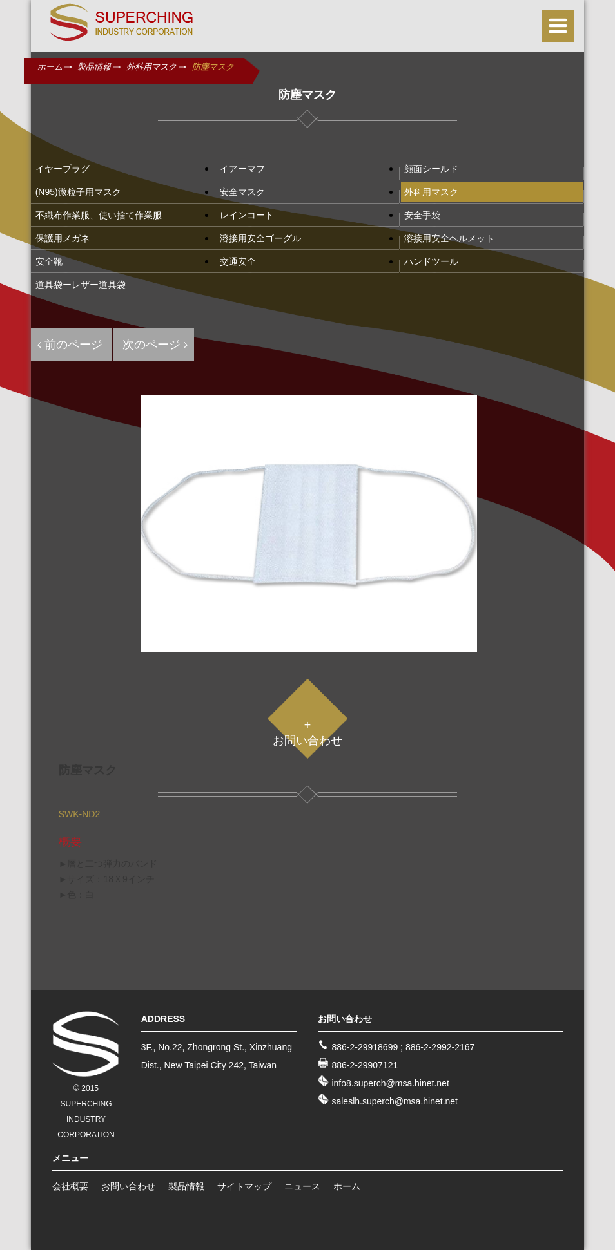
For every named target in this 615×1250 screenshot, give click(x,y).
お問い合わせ (128, 1186)
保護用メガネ (62, 238)
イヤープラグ (62, 169)
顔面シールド (431, 169)
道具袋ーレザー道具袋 (80, 284)
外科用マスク (151, 66)
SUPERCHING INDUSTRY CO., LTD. (121, 22)
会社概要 (70, 1186)
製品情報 (94, 66)
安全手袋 (422, 215)
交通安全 (238, 261)
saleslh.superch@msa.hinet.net (394, 1101)
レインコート (247, 215)
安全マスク (242, 192)
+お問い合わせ (307, 733)
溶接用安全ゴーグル (260, 238)
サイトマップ (244, 1186)
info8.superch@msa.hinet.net (390, 1083)
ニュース (302, 1186)
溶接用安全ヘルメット (449, 238)
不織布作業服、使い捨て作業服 (98, 215)
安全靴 (49, 261)
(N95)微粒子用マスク (78, 192)
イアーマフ (242, 169)
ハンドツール (431, 261)
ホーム (50, 66)
